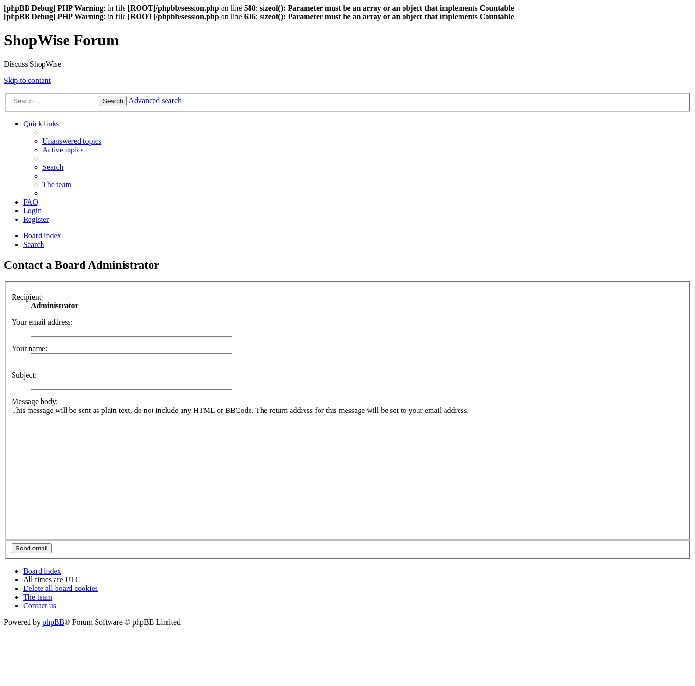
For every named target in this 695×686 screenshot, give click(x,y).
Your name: (29, 348)
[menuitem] (71, 141)
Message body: (35, 402)
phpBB (53, 644)
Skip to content (27, 80)
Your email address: (42, 322)
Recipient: (27, 297)
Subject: (24, 375)
